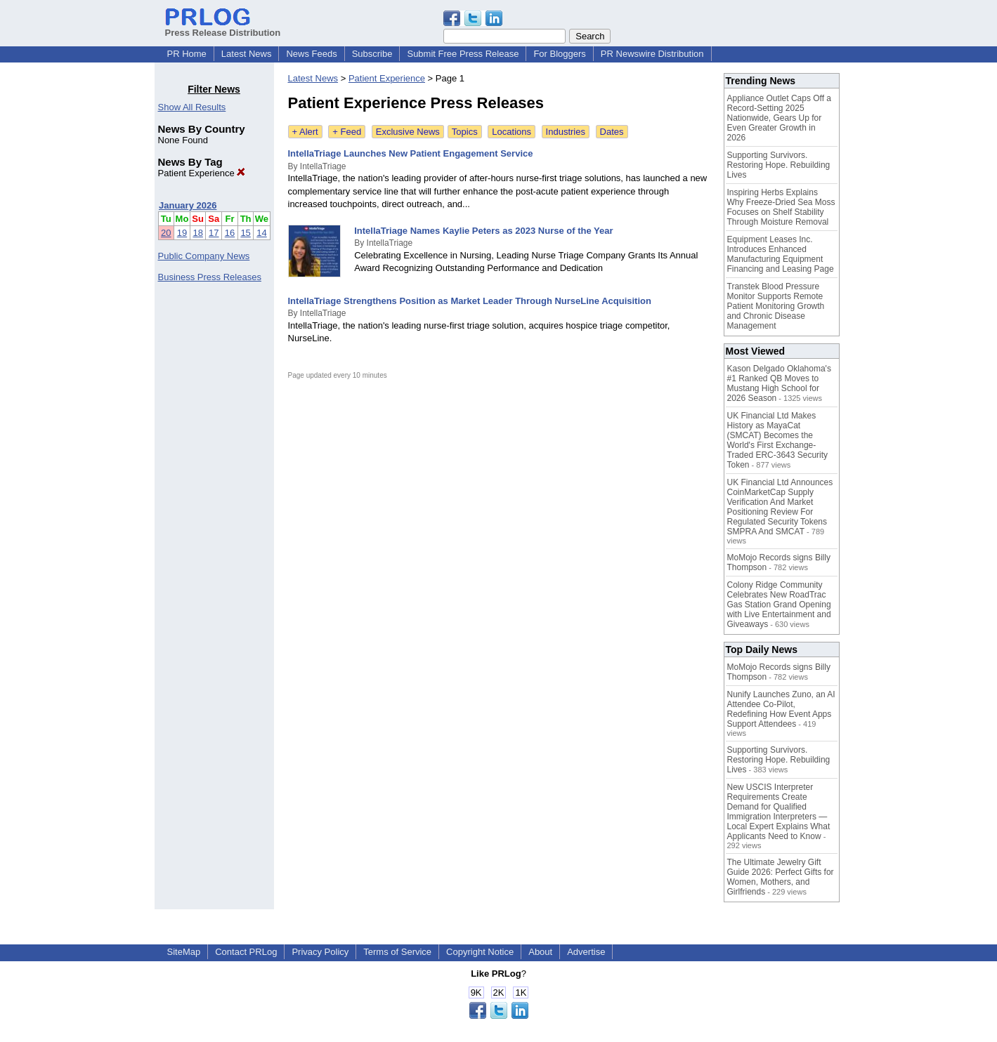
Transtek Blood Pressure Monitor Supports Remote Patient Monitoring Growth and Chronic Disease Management (776, 306)
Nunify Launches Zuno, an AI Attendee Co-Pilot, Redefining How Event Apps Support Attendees (781, 709)
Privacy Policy (320, 952)
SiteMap (184, 952)
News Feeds (311, 53)
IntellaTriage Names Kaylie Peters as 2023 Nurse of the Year (483, 230)
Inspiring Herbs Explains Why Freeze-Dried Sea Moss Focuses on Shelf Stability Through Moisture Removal (781, 207)
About (540, 952)
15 (245, 232)
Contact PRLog (246, 952)
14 (261, 232)
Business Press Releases (209, 277)
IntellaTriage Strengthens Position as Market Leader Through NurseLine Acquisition (469, 301)
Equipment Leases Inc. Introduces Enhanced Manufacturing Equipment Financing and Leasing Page (780, 254)
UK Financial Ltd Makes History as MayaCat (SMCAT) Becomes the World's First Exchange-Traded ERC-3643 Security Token (777, 440)
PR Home (187, 53)
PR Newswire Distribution (652, 53)
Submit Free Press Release (463, 53)
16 (230, 232)
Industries (565, 131)
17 (214, 232)
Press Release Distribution (223, 27)
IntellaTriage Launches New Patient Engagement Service (410, 153)
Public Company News (204, 256)
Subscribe (372, 53)
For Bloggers (559, 53)
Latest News (246, 53)
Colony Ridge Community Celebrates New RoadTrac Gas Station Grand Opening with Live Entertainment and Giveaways (779, 604)
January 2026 (187, 205)
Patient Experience (202, 173)
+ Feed (346, 131)
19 (182, 232)
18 (197, 232)
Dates (612, 131)
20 (166, 232)
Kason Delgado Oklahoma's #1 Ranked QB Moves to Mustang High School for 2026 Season (779, 383)
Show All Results (192, 107)
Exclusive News (408, 131)
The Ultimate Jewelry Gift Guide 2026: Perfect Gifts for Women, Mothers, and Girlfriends (780, 877)
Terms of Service (397, 952)
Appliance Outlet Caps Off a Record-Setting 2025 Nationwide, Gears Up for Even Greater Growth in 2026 (779, 118)
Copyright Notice (480, 952)
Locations (511, 131)
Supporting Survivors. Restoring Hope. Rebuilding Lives (778, 165)
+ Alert (305, 131)
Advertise (586, 952)
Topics (465, 131)
